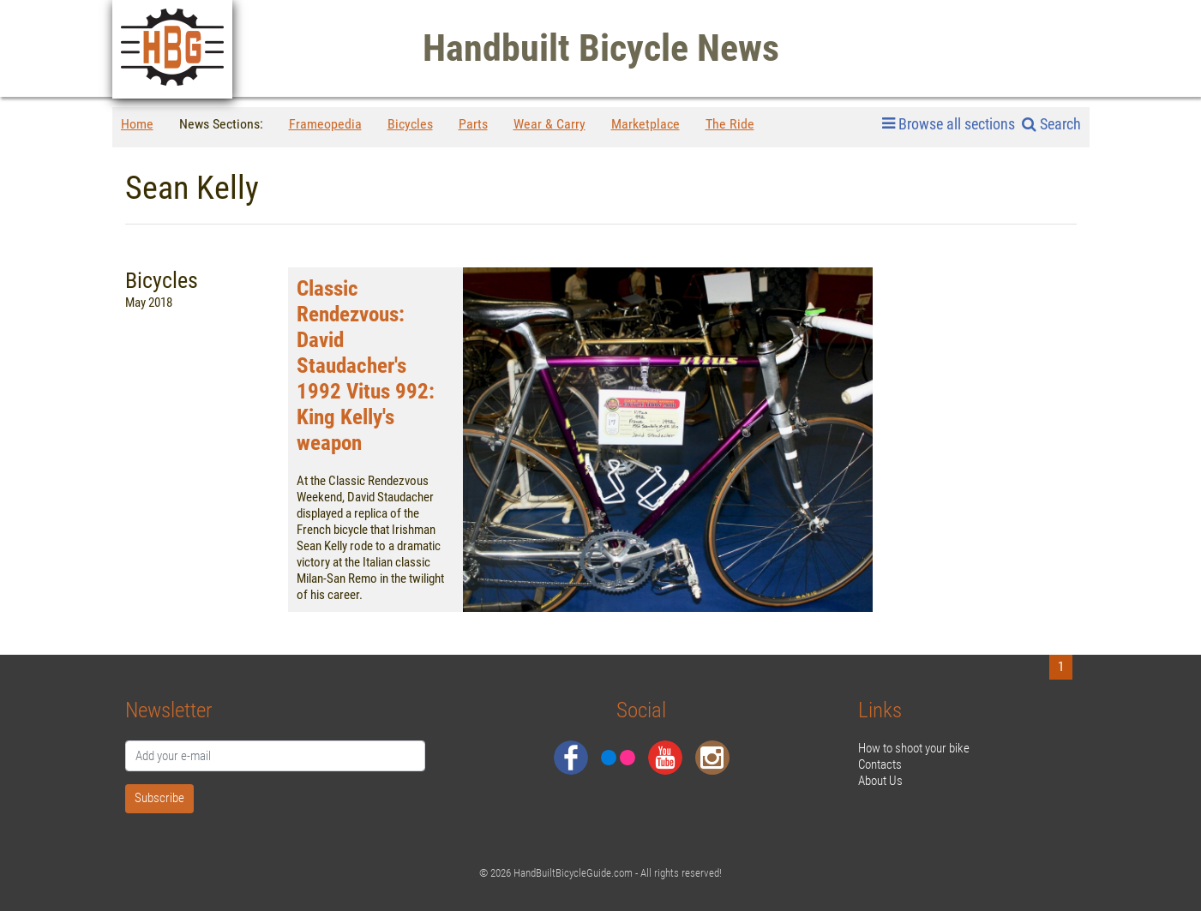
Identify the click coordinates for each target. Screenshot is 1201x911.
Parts (473, 124)
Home (137, 124)
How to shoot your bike (914, 748)
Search (1051, 124)
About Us (880, 780)
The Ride (730, 124)
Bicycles (410, 124)
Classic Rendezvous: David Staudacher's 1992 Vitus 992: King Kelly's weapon (366, 365)
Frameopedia (325, 124)
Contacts (880, 764)
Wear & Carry (549, 124)
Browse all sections (948, 124)
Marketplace (645, 124)
